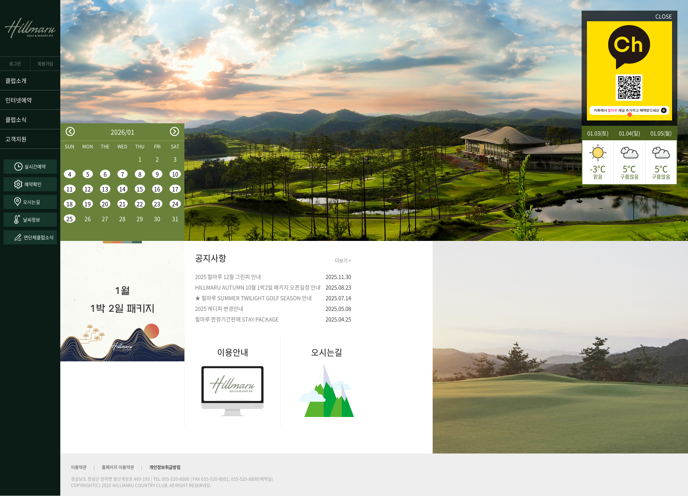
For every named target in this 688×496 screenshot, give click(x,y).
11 (69, 189)
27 (105, 218)
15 (140, 189)
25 (69, 218)
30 (157, 218)
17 (175, 189)
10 (175, 174)
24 (175, 203)
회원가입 (45, 64)
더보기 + (343, 260)
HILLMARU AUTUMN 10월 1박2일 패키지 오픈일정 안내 (258, 287)
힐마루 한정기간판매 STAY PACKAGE (237, 319)
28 (122, 218)
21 (122, 203)
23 (157, 203)
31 (175, 218)
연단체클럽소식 (39, 237)
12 (87, 189)
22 (140, 203)
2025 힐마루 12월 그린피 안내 (228, 277)
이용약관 (79, 467)
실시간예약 (35, 166)
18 (69, 203)
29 (140, 218)
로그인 (15, 64)
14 (122, 189)
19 (87, 203)
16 (157, 189)
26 (87, 218)
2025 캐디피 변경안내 (219, 308)
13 (105, 189)
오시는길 (31, 201)
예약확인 (32, 184)
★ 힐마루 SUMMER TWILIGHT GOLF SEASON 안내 (253, 298)
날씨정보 (31, 219)
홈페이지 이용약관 (118, 467)
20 (105, 203)
